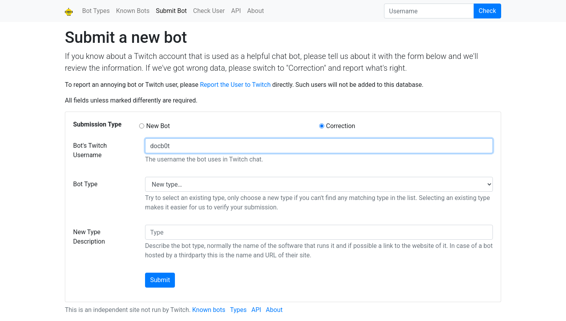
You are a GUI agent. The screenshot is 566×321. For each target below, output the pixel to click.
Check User (209, 11)
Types (238, 310)
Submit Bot (173, 10)
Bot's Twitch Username (90, 150)
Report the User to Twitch (235, 84)
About (255, 11)
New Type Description (89, 236)
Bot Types (96, 11)
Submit (160, 280)
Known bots (208, 310)
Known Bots (132, 11)
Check (487, 11)
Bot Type (85, 184)
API (236, 11)
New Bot (158, 126)
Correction (340, 126)
